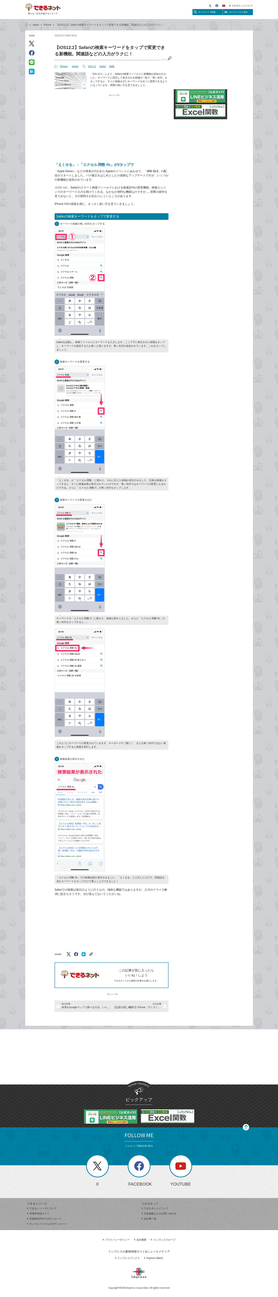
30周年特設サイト (38, 1213)
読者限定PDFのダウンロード (44, 1218)
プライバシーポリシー (116, 1239)
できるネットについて (241, 5)
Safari (102, 66)
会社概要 (140, 1239)
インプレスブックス (127, 1258)
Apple (36, 24)
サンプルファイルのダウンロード (47, 1223)
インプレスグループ (163, 1239)
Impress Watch (153, 1258)
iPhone (47, 24)
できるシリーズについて (42, 1208)
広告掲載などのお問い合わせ (159, 1213)
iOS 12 (92, 66)
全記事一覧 (149, 1218)
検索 (111, 66)
